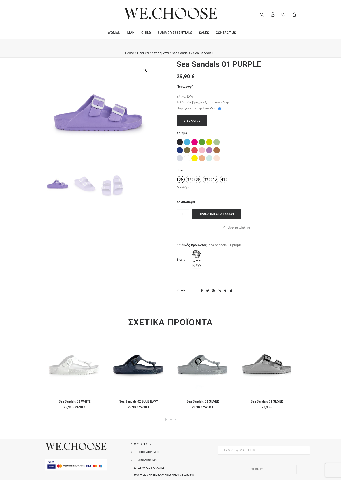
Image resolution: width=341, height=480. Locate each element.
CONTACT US (226, 33)
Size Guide (192, 111)
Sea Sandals (181, 44)
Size (180, 161)
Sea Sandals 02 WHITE (75, 392)
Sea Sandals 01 (204, 44)
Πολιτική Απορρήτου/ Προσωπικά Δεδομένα (164, 466)
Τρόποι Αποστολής (147, 450)
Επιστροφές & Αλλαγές (149, 458)
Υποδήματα (160, 44)
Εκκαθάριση (184, 177)
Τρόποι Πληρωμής (146, 442)
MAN (131, 33)
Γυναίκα (143, 44)
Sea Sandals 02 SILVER (203, 392)
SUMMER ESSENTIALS (175, 33)
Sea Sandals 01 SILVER (267, 392)
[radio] (181, 169)
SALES (204, 33)
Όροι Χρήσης (142, 434)
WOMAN (114, 33)
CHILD (146, 33)
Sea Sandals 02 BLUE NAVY (138, 392)
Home (129, 44)
